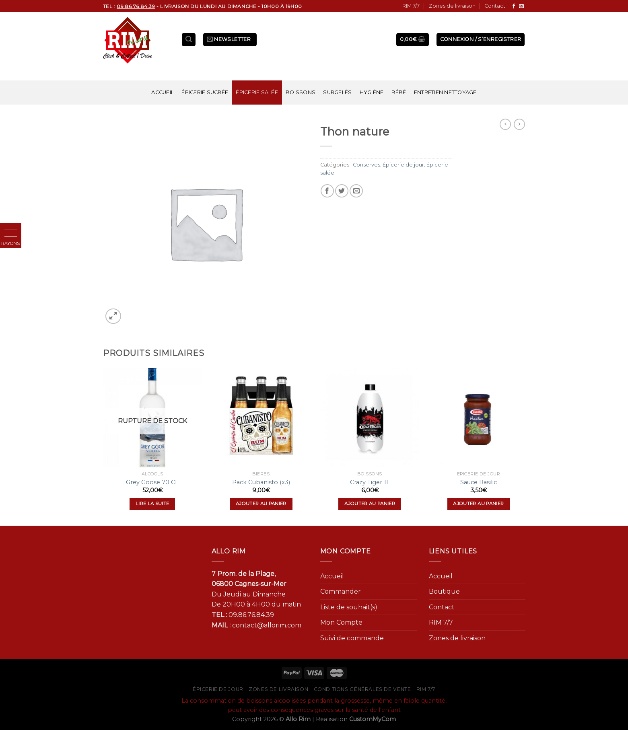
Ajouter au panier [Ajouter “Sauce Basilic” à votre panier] (478, 503)
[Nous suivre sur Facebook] (513, 6)
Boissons (300, 92)
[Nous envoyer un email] (521, 6)
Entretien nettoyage (445, 92)
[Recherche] (189, 39)
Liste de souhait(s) (348, 607)
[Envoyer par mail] (356, 190)
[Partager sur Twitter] (341, 190)
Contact (494, 6)
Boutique (444, 591)
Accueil (162, 92)
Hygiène (372, 92)
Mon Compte (341, 622)
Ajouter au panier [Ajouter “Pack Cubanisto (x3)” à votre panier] (261, 503)
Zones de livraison (452, 6)
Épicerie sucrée (204, 92)
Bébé (398, 92)
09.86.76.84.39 (251, 615)
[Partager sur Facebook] (327, 190)
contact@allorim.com (266, 625)
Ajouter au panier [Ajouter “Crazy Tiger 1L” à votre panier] (369, 503)
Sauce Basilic (478, 482)
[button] (10, 233)
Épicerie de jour (403, 165)
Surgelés (337, 92)
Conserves (366, 165)
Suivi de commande (352, 638)
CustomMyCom (372, 719)
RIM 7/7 (411, 6)
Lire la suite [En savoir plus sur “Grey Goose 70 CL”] (152, 503)
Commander (340, 591)
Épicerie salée (257, 92)
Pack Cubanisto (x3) (261, 482)
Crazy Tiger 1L (370, 482)
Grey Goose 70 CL (152, 482)
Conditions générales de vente (362, 689)
